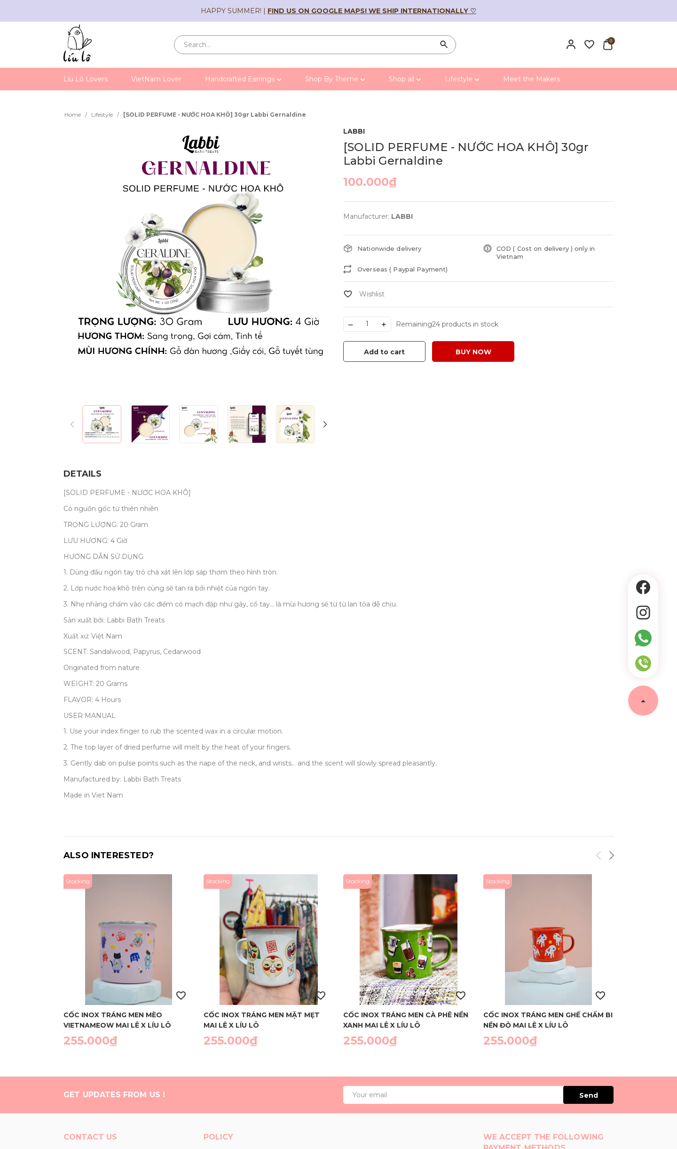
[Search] (444, 44)
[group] (198, 260)
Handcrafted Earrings (243, 79)
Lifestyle (462, 79)
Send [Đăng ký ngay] (588, 1095)
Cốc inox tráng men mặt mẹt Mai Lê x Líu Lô (262, 1020)
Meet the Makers (531, 79)
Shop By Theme (335, 79)
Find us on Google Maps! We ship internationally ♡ (372, 11)
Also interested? (108, 855)
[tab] (82, 474)
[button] (324, 424)
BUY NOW (473, 352)
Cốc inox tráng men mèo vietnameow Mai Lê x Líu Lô (117, 1020)
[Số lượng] (367, 324)
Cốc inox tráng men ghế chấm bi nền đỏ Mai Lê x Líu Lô (548, 1020)
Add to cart (384, 352)
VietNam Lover (156, 79)
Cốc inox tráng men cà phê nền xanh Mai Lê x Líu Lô (405, 1020)
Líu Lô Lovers (85, 79)
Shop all (405, 79)
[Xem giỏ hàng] (608, 44)
